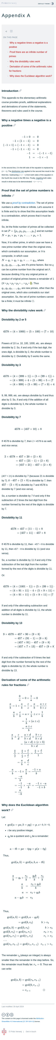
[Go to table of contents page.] (11, 31)
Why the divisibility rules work (25, 61)
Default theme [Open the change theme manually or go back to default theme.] (44, 3)
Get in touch (31, 1031)
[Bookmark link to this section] (20, 90)
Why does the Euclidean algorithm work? (31, 76)
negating (39, 178)
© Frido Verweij (15, 1031)
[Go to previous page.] (5, 31)
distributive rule (18, 171)
